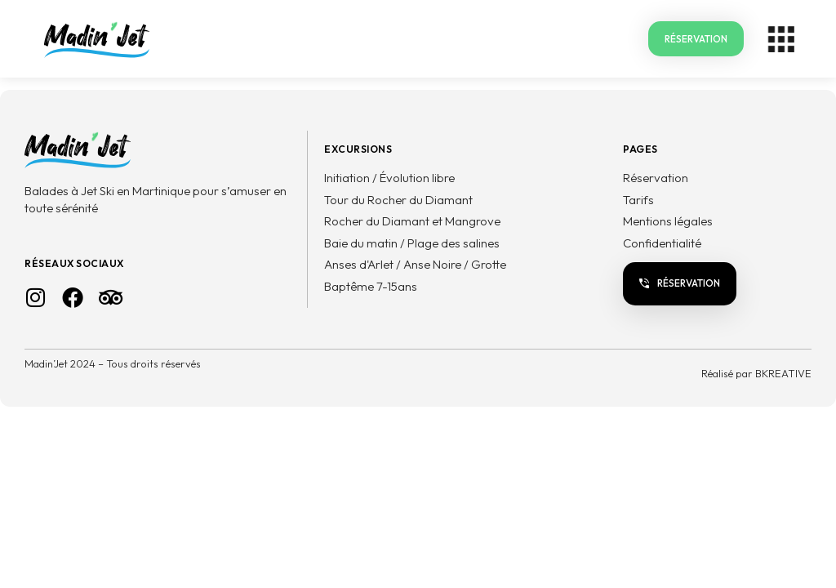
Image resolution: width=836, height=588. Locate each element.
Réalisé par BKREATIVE (756, 373)
